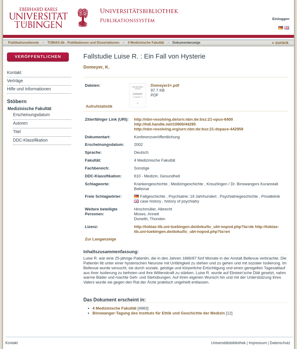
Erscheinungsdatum (31, 114)
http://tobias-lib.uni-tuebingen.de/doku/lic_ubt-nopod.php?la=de (194, 226)
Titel (17, 131)
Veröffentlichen (38, 56)
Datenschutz (280, 343)
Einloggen (281, 19)
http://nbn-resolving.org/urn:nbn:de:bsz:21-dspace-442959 (188, 129)
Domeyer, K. (96, 66)
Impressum (258, 343)
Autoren (20, 123)
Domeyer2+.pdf (165, 85)
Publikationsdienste (23, 42)
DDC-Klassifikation (30, 140)
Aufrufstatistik (99, 106)
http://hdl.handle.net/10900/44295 (165, 124)
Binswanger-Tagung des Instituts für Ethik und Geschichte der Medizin (158, 313)
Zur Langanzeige (100, 239)
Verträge (15, 80)
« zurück (280, 42)
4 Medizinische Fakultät (146, 42)
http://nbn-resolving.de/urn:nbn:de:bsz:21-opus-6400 (183, 119)
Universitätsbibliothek (228, 343)
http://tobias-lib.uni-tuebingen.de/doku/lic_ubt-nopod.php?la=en (206, 229)
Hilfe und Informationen (29, 88)
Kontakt (14, 72)
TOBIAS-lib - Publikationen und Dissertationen (83, 42)
